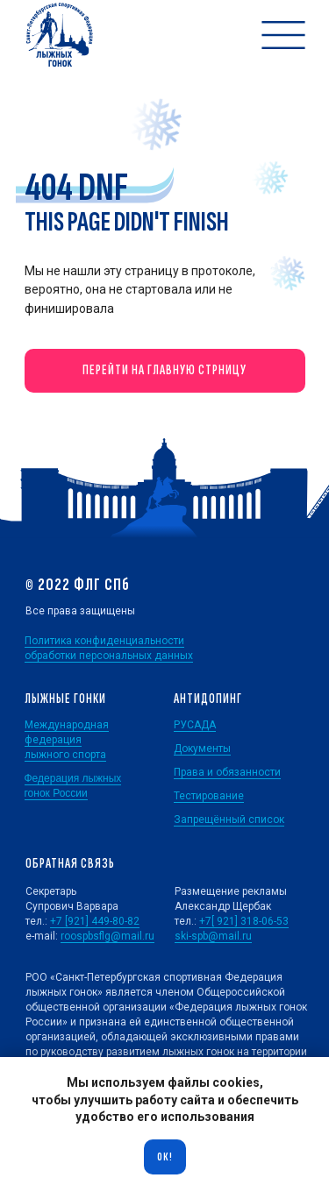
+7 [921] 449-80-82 (94, 921)
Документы (202, 748)
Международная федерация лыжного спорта (67, 740)
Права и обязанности (227, 772)
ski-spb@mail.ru (213, 936)
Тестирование (209, 796)
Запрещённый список (229, 819)
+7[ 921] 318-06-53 (244, 921)
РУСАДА (195, 725)
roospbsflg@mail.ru (107, 936)
